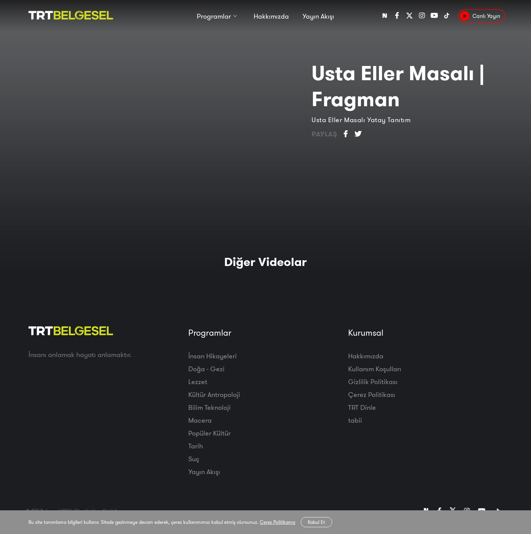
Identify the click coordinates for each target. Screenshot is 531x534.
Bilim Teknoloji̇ (209, 407)
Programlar (214, 16)
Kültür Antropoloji (214, 394)
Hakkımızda (271, 16)
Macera (200, 420)
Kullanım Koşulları (374, 368)
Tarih (195, 446)
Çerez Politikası (371, 394)
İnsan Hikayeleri (212, 356)
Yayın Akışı (318, 16)
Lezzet (197, 381)
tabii (355, 420)
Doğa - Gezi (206, 368)
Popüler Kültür (209, 433)
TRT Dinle (362, 407)
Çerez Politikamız (277, 522)
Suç (193, 458)
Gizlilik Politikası (373, 381)
